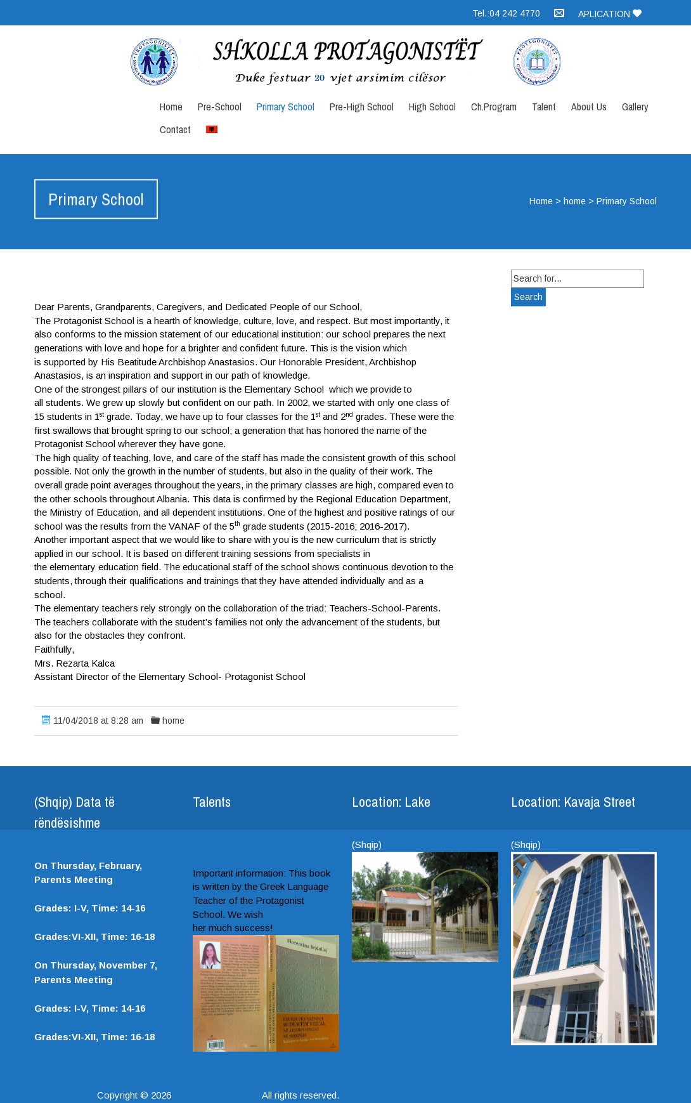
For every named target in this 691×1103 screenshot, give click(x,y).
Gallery (635, 107)
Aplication (610, 14)
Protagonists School (217, 1095)
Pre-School (220, 107)
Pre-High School (362, 107)
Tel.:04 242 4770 (506, 13)
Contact (175, 129)
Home (171, 107)
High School (432, 107)
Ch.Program (494, 107)
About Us (589, 107)
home (575, 201)
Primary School (285, 107)
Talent (544, 107)
